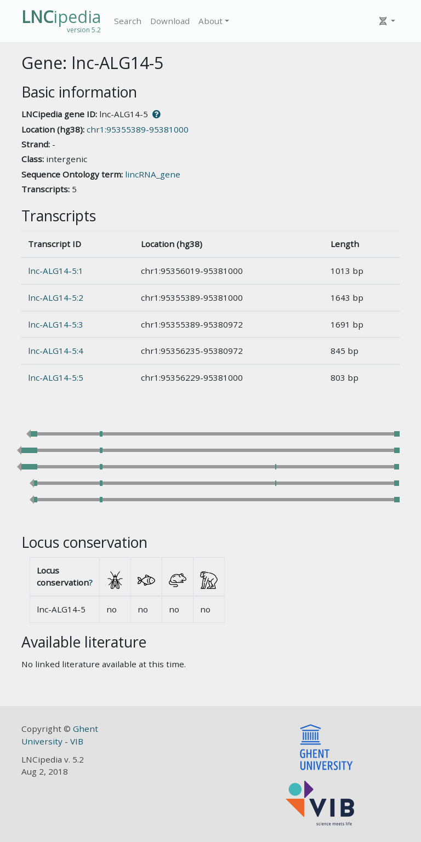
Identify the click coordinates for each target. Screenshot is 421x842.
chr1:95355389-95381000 (138, 129)
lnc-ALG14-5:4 (55, 350)
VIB (76, 741)
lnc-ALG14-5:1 (55, 270)
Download (170, 20)
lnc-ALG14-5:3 (55, 324)
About (210, 20)
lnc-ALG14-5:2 (55, 297)
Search (127, 20)
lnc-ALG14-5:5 (55, 377)
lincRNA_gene (152, 174)
